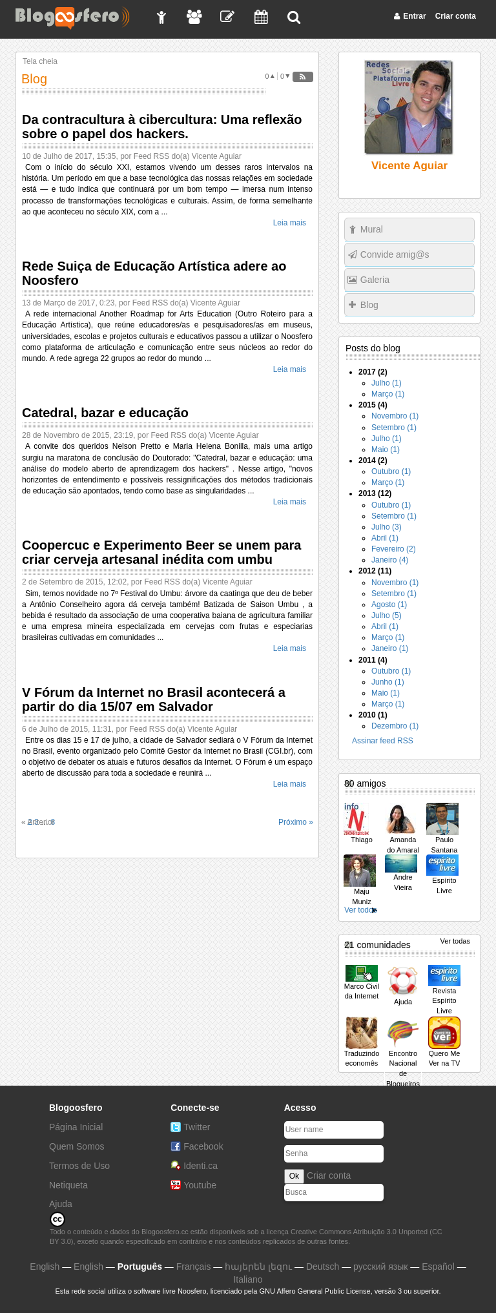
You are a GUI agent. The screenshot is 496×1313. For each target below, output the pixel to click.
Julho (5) (386, 615)
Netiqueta (68, 1185)
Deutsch (322, 1266)
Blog (369, 305)
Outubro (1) (391, 471)
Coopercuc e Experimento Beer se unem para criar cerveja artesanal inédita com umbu (161, 552)
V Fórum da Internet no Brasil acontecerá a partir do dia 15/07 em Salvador (153, 699)
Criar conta (329, 1175)
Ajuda (60, 1204)
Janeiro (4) (389, 559)
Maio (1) (385, 449)
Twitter (196, 1127)
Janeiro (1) (389, 648)
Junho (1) (387, 682)
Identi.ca (200, 1166)
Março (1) (387, 393)
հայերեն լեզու (258, 1266)
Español (438, 1266)
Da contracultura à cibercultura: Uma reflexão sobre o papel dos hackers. (162, 126)
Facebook (203, 1146)
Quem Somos (77, 1146)
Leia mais (289, 222)
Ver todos (360, 910)
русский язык (380, 1266)
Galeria (374, 279)
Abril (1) (384, 538)
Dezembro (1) (394, 725)
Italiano (247, 1279)
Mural (371, 229)
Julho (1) (386, 383)
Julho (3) (386, 527)
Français (193, 1266)
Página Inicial (76, 1127)
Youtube (199, 1185)
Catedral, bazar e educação (105, 413)
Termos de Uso (79, 1166)
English (44, 1266)
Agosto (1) (389, 604)
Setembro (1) (394, 427)
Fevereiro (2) (393, 548)
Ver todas (455, 941)
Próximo (295, 822)
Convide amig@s (394, 254)
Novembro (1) (394, 415)
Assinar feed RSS (382, 740)
